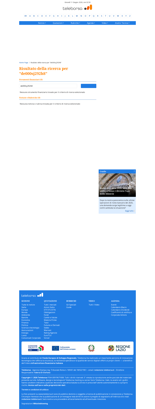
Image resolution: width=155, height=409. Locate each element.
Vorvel (46, 338)
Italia (23, 307)
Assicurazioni (27, 330)
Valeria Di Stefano (42, 372)
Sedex (46, 327)
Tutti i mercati (50, 304)
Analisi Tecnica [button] (121, 23)
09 (26, 16)
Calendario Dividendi (120, 310)
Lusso (24, 335)
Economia (25, 320)
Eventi (114, 304)
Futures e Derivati (52, 325)
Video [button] (104, 23)
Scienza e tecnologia (30, 327)
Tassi (46, 322)
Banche (24, 317)
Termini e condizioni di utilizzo (35, 389)
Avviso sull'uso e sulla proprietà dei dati (47, 385)
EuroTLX (47, 335)
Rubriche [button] (75, 23)
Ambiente (25, 315)
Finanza (24, 322)
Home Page (23, 62)
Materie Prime (50, 320)
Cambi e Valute (50, 317)
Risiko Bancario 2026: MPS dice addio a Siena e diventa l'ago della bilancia (116, 191)
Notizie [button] (41, 23)
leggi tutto (129, 211)
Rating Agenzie (50, 333)
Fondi (46, 315)
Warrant (47, 330)
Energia (24, 333)
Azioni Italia (49, 307)
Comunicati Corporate (31, 338)
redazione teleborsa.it (104, 370)
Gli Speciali (71, 304)
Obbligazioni (49, 312)
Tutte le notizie (28, 304)
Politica (24, 325)
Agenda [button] (90, 23)
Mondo (24, 312)
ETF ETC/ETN (50, 310)
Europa (24, 310)
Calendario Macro (119, 307)
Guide (103, 171)
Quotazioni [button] (58, 23)
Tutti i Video (94, 304)
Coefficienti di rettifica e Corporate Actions (121, 313)
